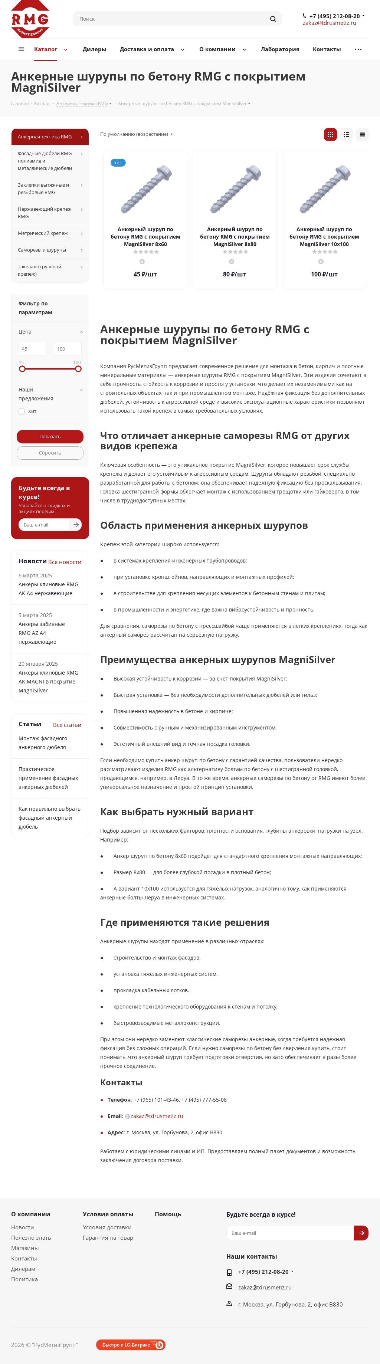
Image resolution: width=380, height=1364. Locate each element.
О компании (30, 1214)
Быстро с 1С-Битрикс (126, 1345)
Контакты (24, 1258)
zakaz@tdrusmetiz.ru (329, 22)
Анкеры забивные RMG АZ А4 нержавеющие (42, 632)
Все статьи (67, 724)
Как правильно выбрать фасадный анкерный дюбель (50, 817)
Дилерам (23, 1268)
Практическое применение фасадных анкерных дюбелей (48, 777)
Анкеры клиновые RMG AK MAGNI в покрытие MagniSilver (48, 681)
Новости (22, 1227)
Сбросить (50, 452)
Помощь (168, 1214)
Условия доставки (107, 1227)
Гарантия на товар (108, 1237)
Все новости (65, 561)
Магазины (25, 1248)
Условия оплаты (108, 1214)
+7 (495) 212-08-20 (334, 16)
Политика (24, 1279)
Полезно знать (31, 1237)
